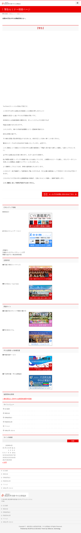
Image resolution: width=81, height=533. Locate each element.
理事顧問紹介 (8, 417)
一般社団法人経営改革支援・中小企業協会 (38, 526)
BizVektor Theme (41, 528)
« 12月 (4, 462)
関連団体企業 (8, 422)
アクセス (7, 426)
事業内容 (7, 413)
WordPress (31, 528)
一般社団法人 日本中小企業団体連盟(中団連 (16, 399)
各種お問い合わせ (10, 430)
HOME (6, 14)
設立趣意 (7, 409)
